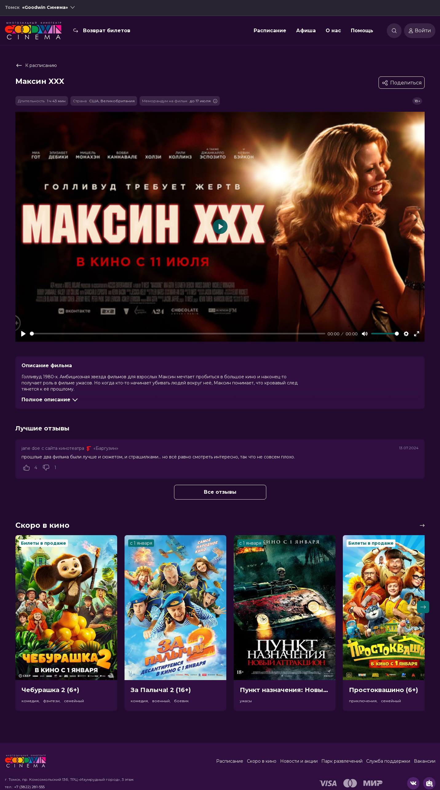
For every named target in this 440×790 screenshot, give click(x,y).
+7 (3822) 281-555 (29, 786)
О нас (333, 32)
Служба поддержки (388, 761)
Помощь (362, 32)
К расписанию (36, 65)
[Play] (23, 334)
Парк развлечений (342, 761)
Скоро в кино (261, 761)
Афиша (306, 32)
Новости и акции (299, 761)
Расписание (270, 32)
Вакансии (424, 761)
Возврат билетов (106, 32)
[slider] (177, 334)
